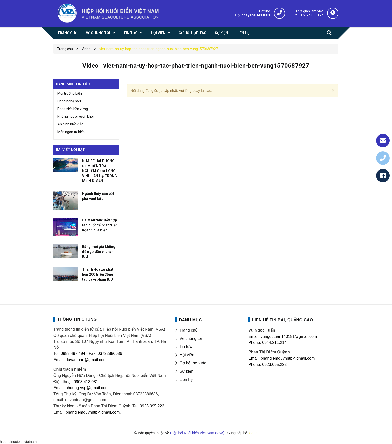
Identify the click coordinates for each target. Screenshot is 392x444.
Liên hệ (186, 379)
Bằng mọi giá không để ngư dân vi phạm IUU (99, 252)
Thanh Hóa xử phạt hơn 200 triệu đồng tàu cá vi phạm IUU (98, 274)
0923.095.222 (152, 406)
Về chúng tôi (191, 338)
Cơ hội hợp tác (193, 363)
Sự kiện (187, 371)
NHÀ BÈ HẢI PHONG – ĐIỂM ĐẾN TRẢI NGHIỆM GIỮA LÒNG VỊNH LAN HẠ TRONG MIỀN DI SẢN (100, 171)
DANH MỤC (190, 320)
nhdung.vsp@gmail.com (87, 388)
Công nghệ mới (69, 101)
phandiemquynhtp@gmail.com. (93, 412)
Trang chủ (189, 330)
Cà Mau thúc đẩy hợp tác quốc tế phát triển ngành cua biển (100, 225)
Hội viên (187, 355)
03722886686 (110, 353)
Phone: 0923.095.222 (267, 364)
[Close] (333, 90)
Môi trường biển (70, 93)
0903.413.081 (86, 382)
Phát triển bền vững (73, 109)
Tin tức (186, 346)
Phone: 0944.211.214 (267, 342)
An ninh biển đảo (71, 124)
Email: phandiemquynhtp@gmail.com (281, 358)
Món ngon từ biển (71, 132)
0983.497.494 (72, 353)
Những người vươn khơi (76, 116)
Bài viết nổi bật (70, 150)
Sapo (253, 433)
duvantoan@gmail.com (86, 360)
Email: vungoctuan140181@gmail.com (282, 336)
